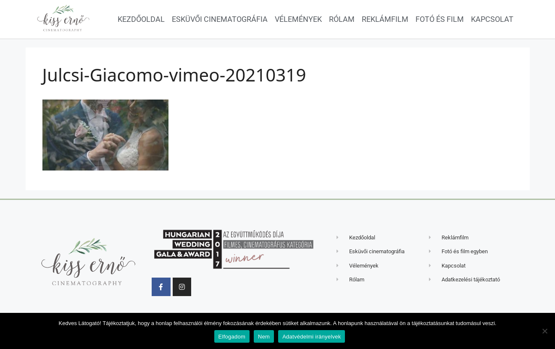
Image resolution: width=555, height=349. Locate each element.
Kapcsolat (492, 19)
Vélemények (298, 19)
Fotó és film (440, 19)
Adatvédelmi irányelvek (311, 336)
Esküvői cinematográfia (220, 19)
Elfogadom (231, 336)
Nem (264, 336)
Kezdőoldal (141, 19)
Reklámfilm (385, 19)
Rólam (342, 19)
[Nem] (544, 331)
